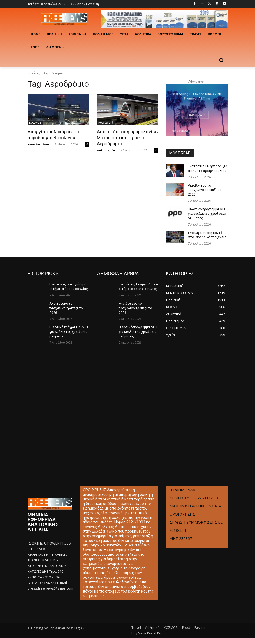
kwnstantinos (38, 144)
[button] (221, 60)
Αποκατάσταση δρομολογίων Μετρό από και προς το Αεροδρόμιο (127, 137)
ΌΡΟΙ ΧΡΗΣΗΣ (182, 513)
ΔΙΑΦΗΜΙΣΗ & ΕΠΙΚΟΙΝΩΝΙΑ (195, 505)
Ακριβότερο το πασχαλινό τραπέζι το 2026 (204, 189)
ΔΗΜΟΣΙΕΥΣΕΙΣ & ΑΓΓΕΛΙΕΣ (194, 497)
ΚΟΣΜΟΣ (35, 123)
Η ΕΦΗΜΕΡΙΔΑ (182, 489)
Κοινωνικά (105, 123)
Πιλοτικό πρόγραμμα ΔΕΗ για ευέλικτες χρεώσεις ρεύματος (207, 213)
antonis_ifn (106, 150)
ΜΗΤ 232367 (180, 538)
